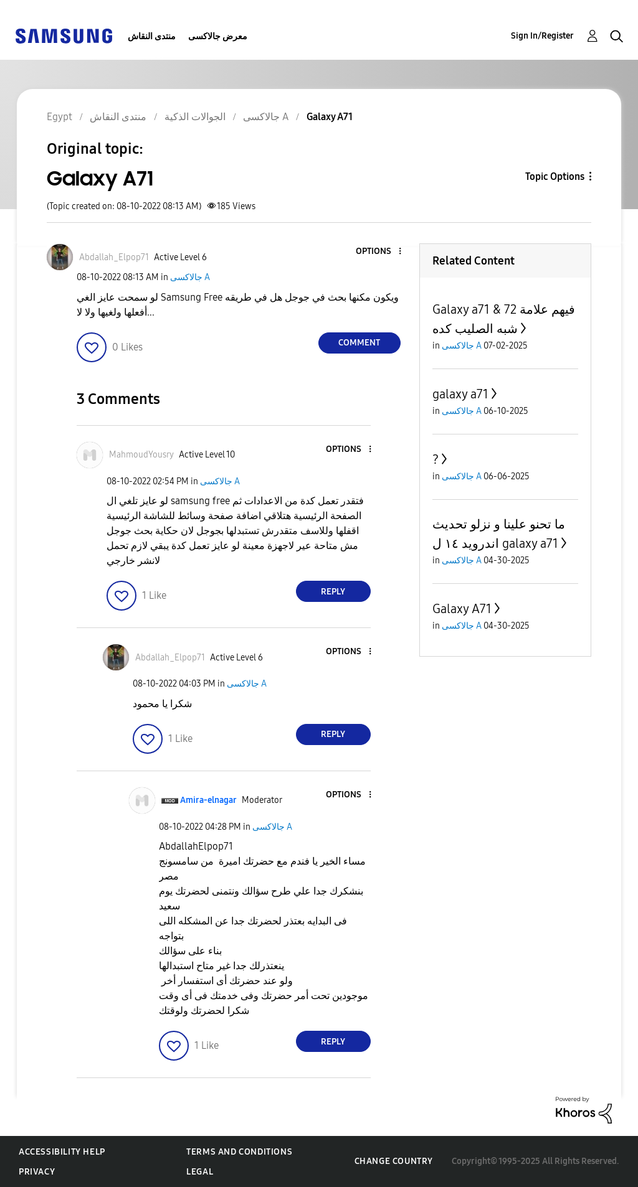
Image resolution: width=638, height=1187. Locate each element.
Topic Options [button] (554, 176)
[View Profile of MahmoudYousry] (141, 454)
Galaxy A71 (462, 608)
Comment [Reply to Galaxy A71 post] (359, 342)
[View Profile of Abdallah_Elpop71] (114, 257)
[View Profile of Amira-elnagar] (208, 800)
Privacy (37, 1171)
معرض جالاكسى (217, 36)
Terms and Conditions (239, 1152)
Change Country (394, 1161)
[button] (379, 252)
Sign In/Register (542, 35)
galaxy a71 (460, 394)
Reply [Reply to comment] (333, 591)
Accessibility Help (62, 1152)
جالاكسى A (190, 277)
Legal (199, 1171)
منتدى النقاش (152, 36)
